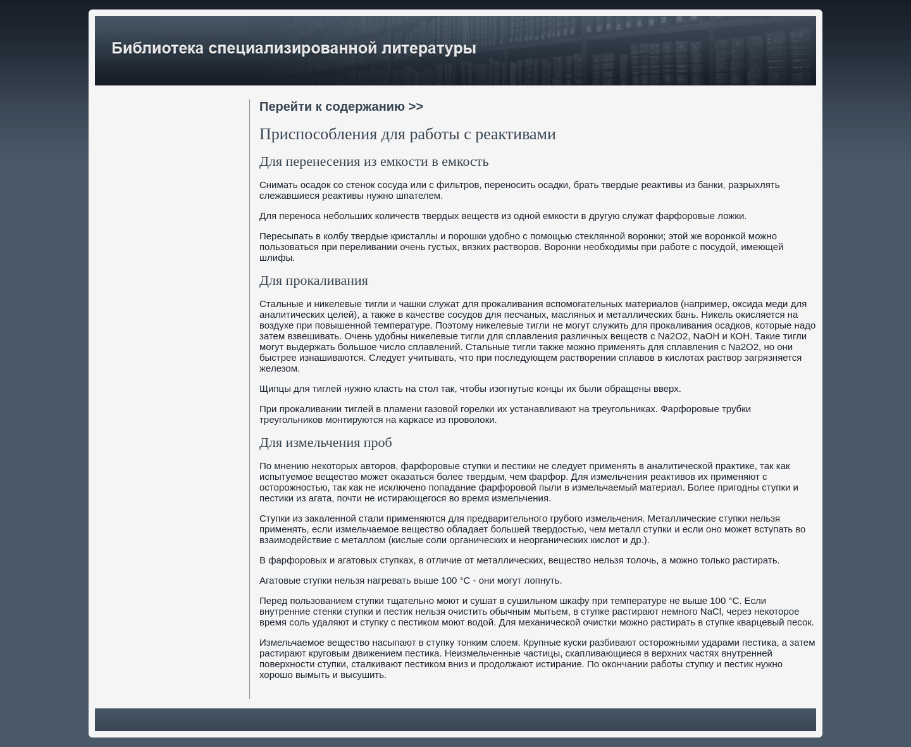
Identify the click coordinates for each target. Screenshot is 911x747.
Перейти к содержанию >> (341, 106)
